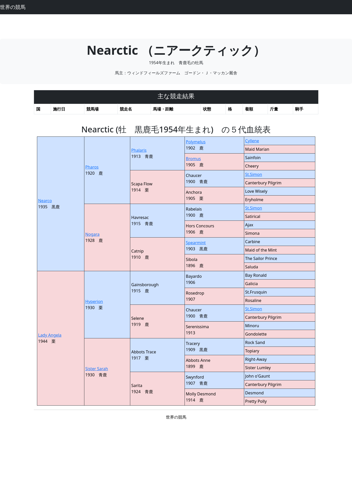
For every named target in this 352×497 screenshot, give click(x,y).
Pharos (92, 167)
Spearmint (196, 242)
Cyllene (252, 141)
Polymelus (195, 142)
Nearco (45, 200)
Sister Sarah (96, 368)
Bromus (193, 158)
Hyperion (94, 301)
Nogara (92, 234)
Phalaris (139, 150)
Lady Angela (50, 335)
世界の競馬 (12, 7)
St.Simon (253, 174)
